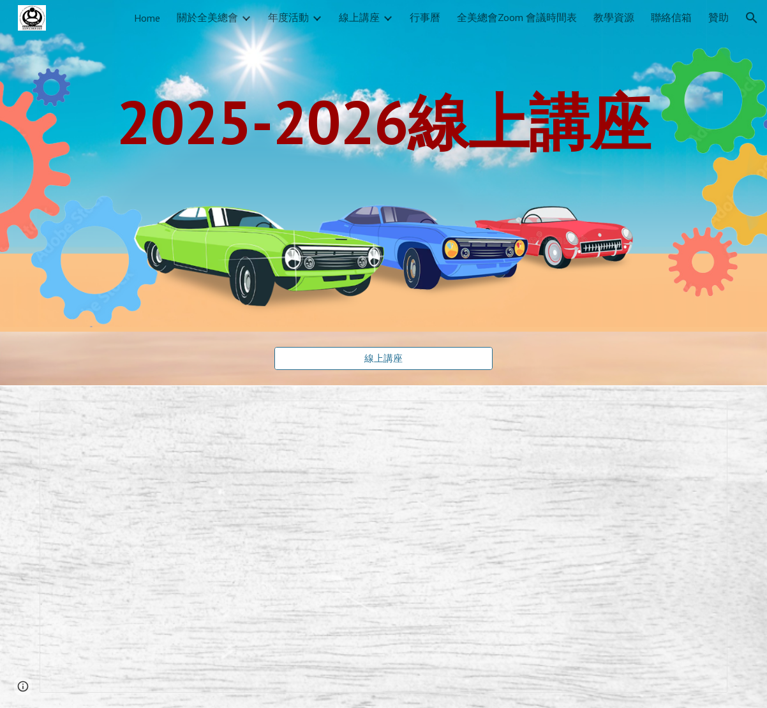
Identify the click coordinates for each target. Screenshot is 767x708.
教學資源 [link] (613, 17)
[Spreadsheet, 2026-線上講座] (383, 547)
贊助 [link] (718, 17)
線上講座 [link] (359, 17)
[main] (383, 121)
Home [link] (147, 17)
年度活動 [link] (288, 17)
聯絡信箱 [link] (671, 17)
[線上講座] (383, 358)
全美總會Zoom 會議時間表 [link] (517, 17)
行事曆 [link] (425, 17)
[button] (751, 18)
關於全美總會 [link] (207, 17)
